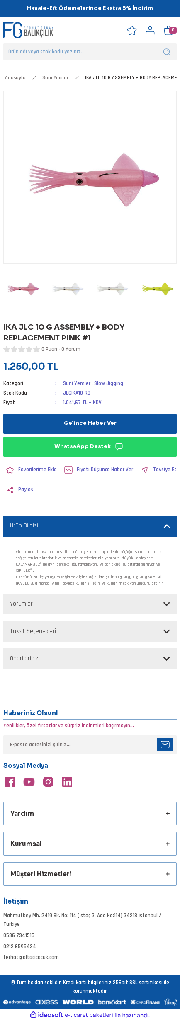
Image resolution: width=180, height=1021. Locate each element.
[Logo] (28, 30)
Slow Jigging (108, 383)
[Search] (90, 51)
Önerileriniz (24, 658)
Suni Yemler (76, 383)
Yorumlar (21, 604)
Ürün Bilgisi (24, 526)
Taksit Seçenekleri (33, 631)
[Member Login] (150, 30)
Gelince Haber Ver (90, 423)
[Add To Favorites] (30, 470)
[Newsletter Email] (90, 744)
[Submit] (165, 744)
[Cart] (168, 30)
